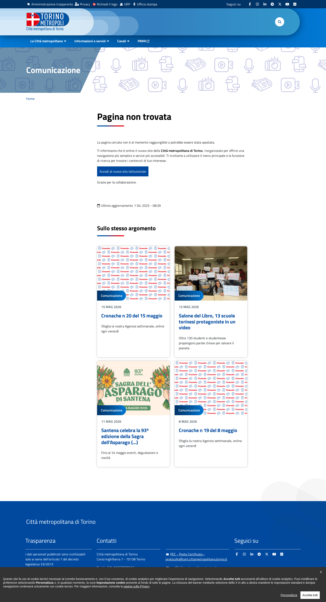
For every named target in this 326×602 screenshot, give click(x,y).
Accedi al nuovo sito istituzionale (123, 171)
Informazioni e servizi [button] (90, 40)
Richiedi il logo (107, 4)
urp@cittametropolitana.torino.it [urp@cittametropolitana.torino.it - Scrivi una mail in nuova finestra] (191, 567)
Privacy (85, 4)
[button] (279, 21)
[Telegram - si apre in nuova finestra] (272, 4)
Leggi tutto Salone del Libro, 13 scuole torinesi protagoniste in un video (211, 301)
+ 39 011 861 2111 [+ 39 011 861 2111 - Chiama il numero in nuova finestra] (129, 575)
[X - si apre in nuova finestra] (279, 4)
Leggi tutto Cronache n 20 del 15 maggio (133, 301)
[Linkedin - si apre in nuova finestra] (264, 4)
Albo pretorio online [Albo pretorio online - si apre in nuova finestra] (39, 578)
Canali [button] (121, 40)
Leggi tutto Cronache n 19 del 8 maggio (211, 414)
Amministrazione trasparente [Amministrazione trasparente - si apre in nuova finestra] (52, 4)
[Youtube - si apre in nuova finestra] (287, 4)
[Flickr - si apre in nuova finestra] (294, 4)
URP (127, 4)
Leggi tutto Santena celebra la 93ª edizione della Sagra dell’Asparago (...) (133, 414)
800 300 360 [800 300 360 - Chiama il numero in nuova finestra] (136, 584)
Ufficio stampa (147, 4)
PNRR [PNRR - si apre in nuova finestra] (142, 40)
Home (30, 98)
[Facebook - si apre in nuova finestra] (249, 4)
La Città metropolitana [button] (46, 40)
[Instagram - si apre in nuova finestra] (257, 4)
